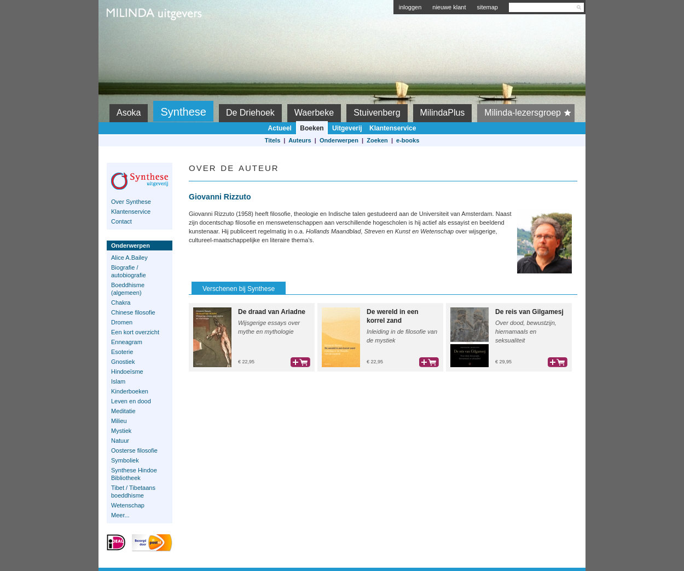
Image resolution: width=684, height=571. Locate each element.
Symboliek (125, 460)
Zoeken (377, 140)
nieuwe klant (449, 7)
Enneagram (126, 342)
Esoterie (122, 352)
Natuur (120, 440)
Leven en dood (131, 401)
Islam (118, 381)
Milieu (119, 421)
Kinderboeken (129, 391)
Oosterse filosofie (134, 450)
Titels (273, 140)
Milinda (129, 39)
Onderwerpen (339, 140)
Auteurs (299, 140)
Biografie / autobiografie (128, 271)
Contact (121, 221)
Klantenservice (392, 128)
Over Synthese (131, 201)
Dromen (121, 322)
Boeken (311, 128)
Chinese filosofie (133, 312)
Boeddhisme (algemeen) (127, 289)
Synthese (183, 112)
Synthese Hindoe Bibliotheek (134, 474)
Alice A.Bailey (129, 257)
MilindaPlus (442, 112)
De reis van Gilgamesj (529, 312)
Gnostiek (123, 361)
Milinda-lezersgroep (529, 112)
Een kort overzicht (135, 332)
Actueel (280, 128)
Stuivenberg (376, 112)
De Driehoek (250, 112)
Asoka (129, 112)
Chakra (120, 302)
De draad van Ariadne (271, 312)
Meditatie (123, 411)
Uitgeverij (347, 128)
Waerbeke (314, 112)
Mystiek (121, 430)
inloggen (410, 7)
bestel (300, 362)
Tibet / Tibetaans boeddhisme (133, 491)
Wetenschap (127, 505)
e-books (407, 140)
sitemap (487, 7)
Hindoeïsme (127, 371)
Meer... (120, 515)
